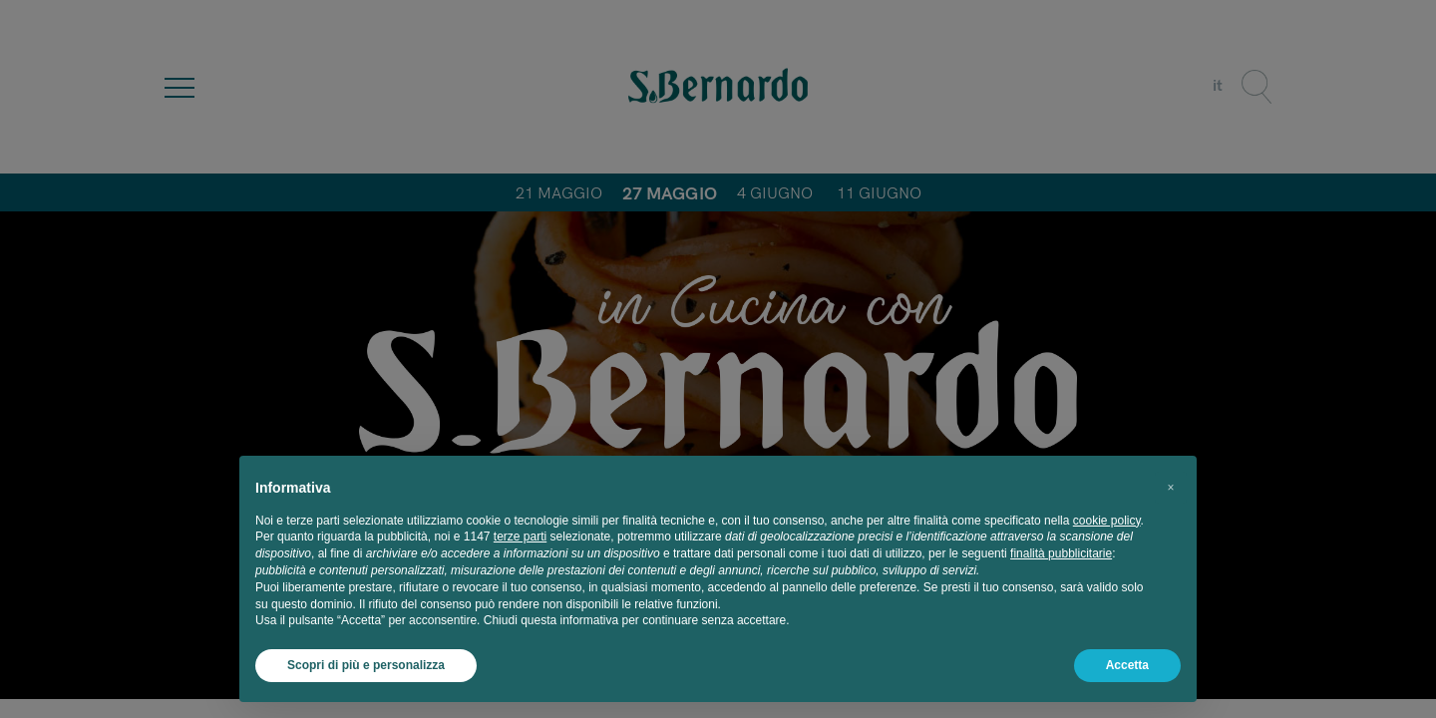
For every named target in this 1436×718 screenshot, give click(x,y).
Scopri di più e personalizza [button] (366, 665)
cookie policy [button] (1107, 521)
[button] (1171, 488)
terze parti (520, 536)
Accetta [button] (1127, 665)
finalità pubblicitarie (1061, 553)
